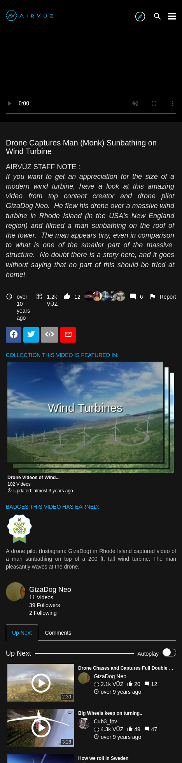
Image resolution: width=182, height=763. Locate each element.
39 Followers (44, 605)
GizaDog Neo (50, 589)
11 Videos (41, 597)
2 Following (43, 613)
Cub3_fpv (105, 721)
